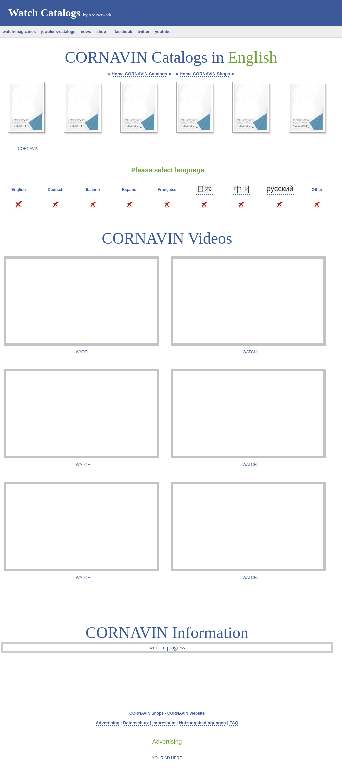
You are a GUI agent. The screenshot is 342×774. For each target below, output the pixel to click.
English (18, 189)
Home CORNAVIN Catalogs (139, 73)
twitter (144, 31)
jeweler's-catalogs (58, 31)
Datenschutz (136, 722)
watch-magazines (19, 31)
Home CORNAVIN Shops (205, 73)
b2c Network (100, 14)
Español (130, 189)
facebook (121, 31)
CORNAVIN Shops (146, 713)
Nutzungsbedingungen (202, 722)
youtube (163, 31)
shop (101, 31)
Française (167, 189)
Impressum (163, 722)
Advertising (108, 722)
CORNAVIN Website (186, 713)
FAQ (233, 722)
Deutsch (55, 189)
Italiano (93, 189)
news (86, 31)
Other (317, 189)
